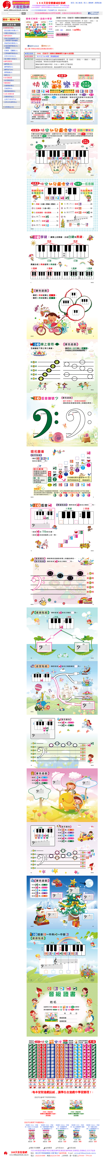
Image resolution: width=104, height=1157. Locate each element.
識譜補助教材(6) (9, 91)
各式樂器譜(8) (9, 80)
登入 (85, 3)
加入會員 (79, 3)
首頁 (72, 3)
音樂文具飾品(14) (10, 33)
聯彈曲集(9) (8, 72)
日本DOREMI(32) (10, 56)
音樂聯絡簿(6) (9, 85)
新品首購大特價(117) (11, 30)
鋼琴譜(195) (8, 64)
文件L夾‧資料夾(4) (10, 102)
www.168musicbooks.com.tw (57, 7)
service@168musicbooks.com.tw (85, 1153)
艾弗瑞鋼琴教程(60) (11, 53)
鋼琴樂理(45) (8, 67)
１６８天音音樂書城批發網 (38, 10)
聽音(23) (7, 75)
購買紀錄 (98, 3)
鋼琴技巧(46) (8, 69)
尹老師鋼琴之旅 (52, 10)
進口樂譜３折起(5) (10, 59)
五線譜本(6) (8, 88)
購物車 (91, 3)
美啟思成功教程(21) (11, 43)
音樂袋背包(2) (9, 96)
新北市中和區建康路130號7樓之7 (51, 1153)
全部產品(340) (9, 107)
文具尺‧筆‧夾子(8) (10, 99)
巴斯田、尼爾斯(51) (11, 50)
